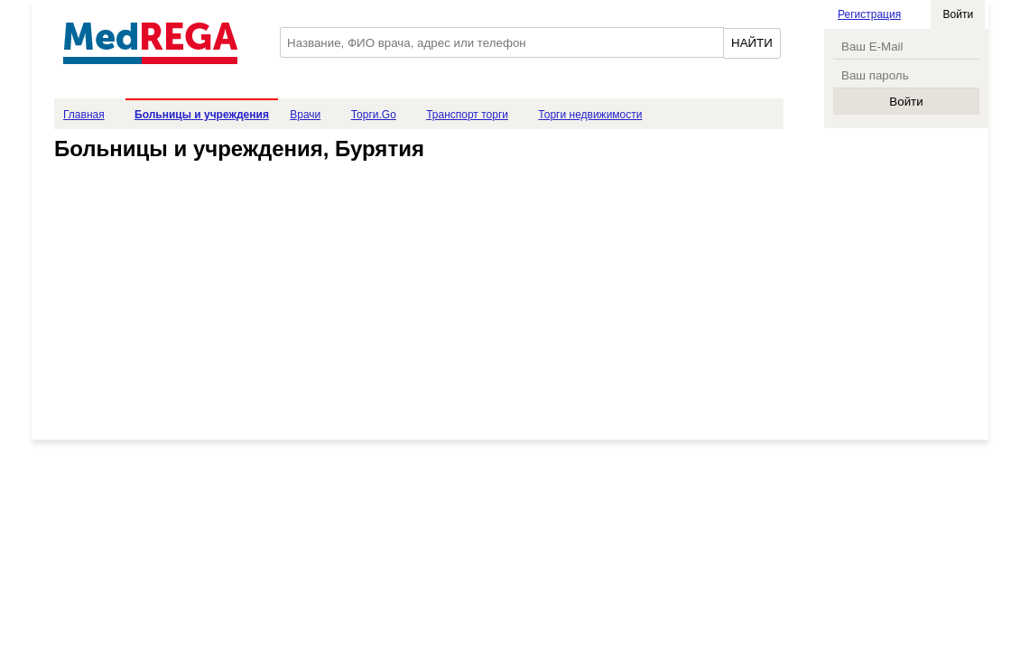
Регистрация (869, 14)
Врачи (305, 114)
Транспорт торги (467, 114)
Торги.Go (373, 114)
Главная (84, 114)
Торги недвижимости (590, 114)
